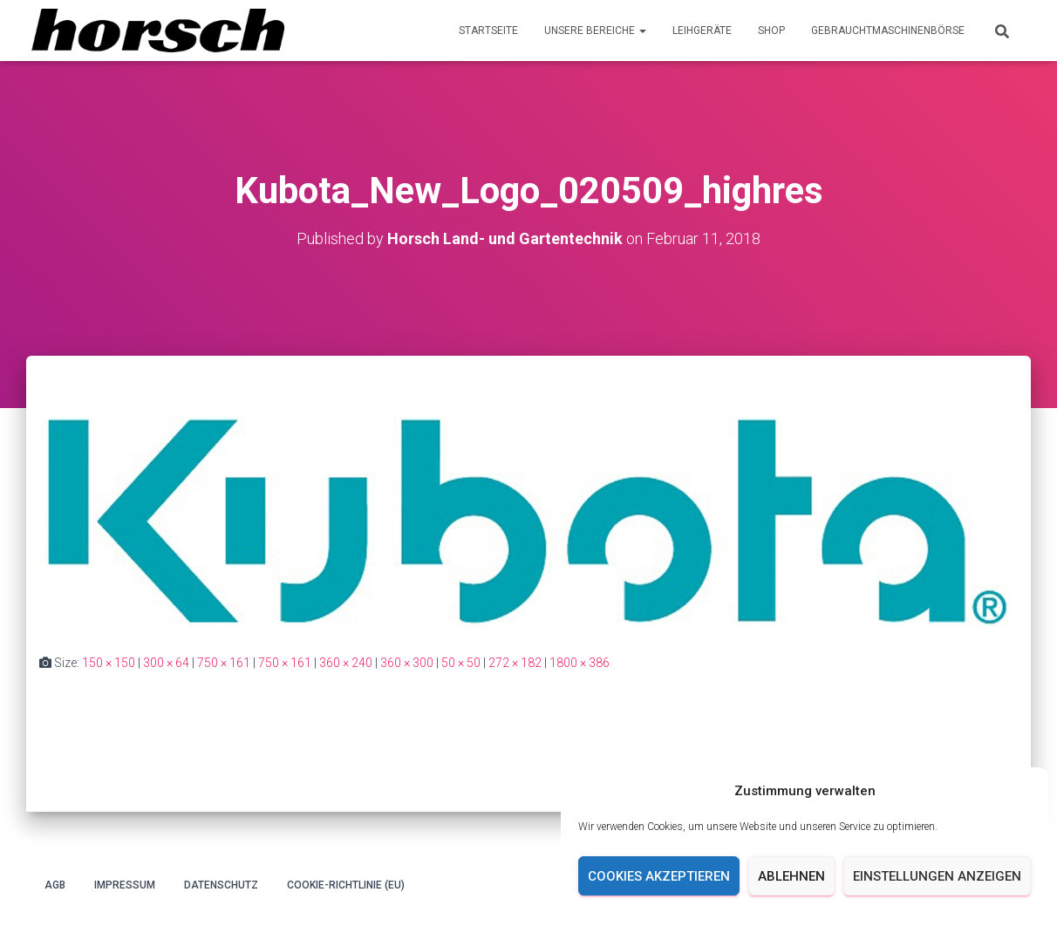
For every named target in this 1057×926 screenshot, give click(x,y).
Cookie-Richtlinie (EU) (346, 885)
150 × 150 (108, 663)
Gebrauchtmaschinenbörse (888, 30)
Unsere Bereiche (595, 30)
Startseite (488, 30)
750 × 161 (223, 663)
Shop (771, 30)
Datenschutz (221, 885)
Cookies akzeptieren (659, 876)
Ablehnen (791, 876)
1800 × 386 (579, 663)
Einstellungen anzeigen (937, 876)
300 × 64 (166, 663)
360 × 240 (345, 663)
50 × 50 (461, 663)
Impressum (124, 885)
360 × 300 (406, 663)
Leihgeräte (702, 30)
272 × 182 (515, 663)
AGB (54, 885)
